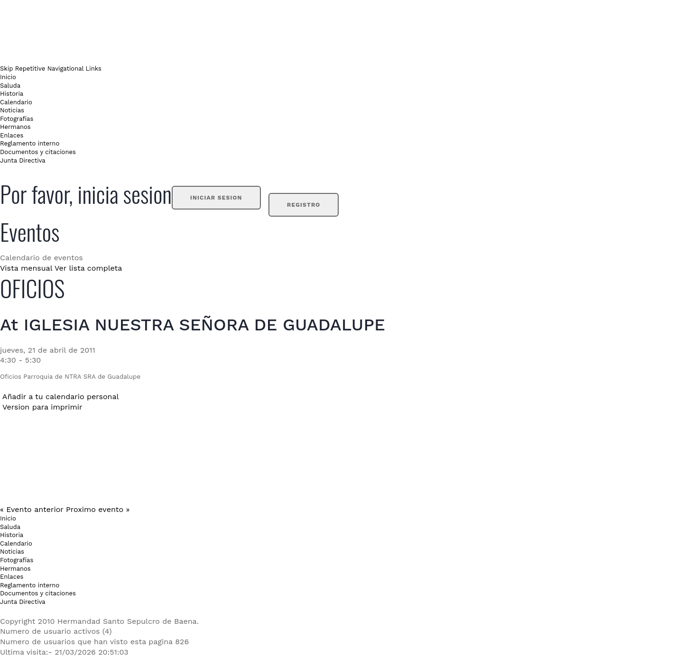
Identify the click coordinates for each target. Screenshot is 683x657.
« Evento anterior (31, 509)
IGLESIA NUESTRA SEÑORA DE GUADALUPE (204, 325)
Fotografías (16, 118)
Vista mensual (26, 268)
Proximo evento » (97, 509)
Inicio (8, 77)
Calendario (16, 102)
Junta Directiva (23, 160)
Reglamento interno (29, 143)
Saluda (10, 85)
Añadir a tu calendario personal (60, 396)
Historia (11, 93)
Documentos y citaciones (38, 151)
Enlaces (11, 135)
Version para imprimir (42, 406)
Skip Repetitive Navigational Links (51, 68)
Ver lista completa (88, 268)
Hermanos (15, 126)
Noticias (12, 110)
